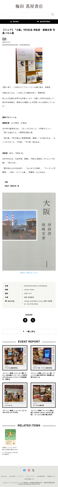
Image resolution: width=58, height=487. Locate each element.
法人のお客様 (12, 476)
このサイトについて (30, 476)
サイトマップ (20, 476)
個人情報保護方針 (41, 476)
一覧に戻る (30, 331)
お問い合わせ (4, 476)
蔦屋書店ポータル (51, 476)
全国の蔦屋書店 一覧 (29, 479)
